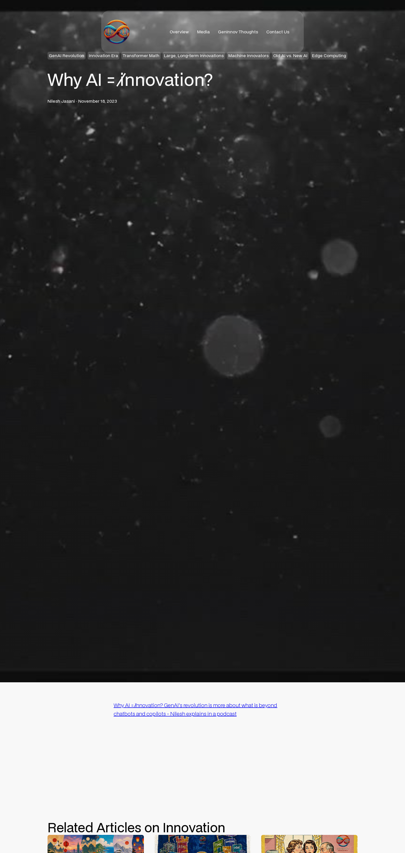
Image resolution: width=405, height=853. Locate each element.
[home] (116, 32)
